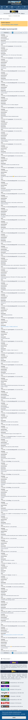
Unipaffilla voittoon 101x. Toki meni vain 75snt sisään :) (11, 55)
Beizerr (2, 557)
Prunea (2, 312)
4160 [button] (21, 32)
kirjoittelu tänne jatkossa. (6, 523)
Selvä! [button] (14, 717)
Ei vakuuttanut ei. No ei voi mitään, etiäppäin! (9, 104)
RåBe (2, 506)
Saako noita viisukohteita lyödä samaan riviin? (10, 595)
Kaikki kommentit (8, 29)
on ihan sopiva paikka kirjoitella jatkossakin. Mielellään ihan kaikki (14, 535)
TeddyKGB (3, 592)
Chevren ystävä (4, 643)
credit (9, 513)
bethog (2, 150)
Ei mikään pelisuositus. (5, 338)
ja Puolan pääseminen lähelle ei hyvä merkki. (9, 79)
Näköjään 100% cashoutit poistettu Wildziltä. (10, 446)
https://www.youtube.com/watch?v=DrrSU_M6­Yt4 (13, 634)
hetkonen (3, 572)
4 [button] (16, 32)
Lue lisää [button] (23, 714)
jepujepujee (10, 46)
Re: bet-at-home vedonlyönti (17, 586)
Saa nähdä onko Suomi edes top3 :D (8, 373)
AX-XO (9, 598)
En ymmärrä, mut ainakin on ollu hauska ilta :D (10, 361)
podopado (3, 52)
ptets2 (9, 611)
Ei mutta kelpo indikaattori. (6, 241)
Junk (2, 419)
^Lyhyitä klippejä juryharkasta (6, 314)
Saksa (2, 634)
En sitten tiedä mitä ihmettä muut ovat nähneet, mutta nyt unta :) (13, 152)
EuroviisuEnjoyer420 (5, 39)
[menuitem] (7, 7)
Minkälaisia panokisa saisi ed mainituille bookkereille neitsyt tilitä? (14, 608)
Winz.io (22, 13)
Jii (8, 526)
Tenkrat (2, 335)
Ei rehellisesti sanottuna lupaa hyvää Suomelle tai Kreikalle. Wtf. (13, 290)
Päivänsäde (3, 605)
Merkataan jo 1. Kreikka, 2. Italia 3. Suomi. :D (9, 350)
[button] (10, 33)
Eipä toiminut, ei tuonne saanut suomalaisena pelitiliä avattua (13, 583)
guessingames (11, 107)
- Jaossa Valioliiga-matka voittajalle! (9, 24)
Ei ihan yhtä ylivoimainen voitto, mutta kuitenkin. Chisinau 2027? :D (14, 265)
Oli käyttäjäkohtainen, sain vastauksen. (8, 398)
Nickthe (9, 586)
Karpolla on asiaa (4, 430)
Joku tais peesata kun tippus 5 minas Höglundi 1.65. (11, 433)
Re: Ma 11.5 (14, 563)
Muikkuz (2, 520)
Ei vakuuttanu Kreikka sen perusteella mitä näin (10, 164)
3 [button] (15, 32)
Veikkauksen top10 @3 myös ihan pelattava (9, 421)
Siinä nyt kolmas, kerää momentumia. (8, 458)
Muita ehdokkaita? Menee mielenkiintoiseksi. (10, 116)
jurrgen (2, 581)
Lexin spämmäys (13, 526)
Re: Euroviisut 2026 (18, 46)
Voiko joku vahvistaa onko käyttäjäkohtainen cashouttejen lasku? (14, 410)
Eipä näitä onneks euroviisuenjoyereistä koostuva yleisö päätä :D (13, 253)
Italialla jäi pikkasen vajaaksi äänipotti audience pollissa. (12, 128)
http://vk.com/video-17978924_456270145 (9, 326)
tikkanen (2, 173)
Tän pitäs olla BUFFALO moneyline (7, 560)
